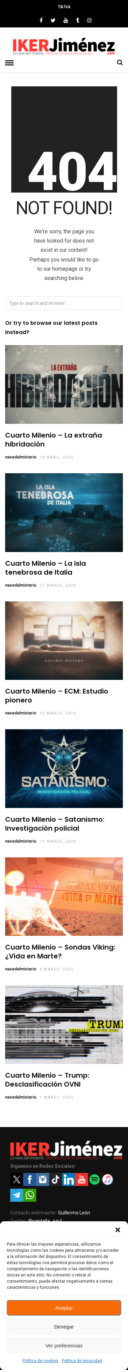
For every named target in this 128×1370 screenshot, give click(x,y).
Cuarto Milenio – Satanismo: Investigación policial (54, 824)
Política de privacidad (82, 1360)
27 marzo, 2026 (58, 585)
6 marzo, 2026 (57, 969)
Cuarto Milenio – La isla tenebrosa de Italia (45, 568)
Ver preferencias (64, 1345)
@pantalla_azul (45, 1221)
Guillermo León (74, 1212)
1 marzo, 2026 (57, 1097)
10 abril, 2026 (57, 457)
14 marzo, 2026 (58, 841)
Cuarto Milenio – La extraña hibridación (53, 439)
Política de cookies (40, 1360)
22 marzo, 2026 (58, 713)
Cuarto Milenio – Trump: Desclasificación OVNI (47, 1080)
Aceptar (64, 1308)
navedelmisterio (21, 457)
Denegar (64, 1327)
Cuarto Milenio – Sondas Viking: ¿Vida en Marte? (60, 951)
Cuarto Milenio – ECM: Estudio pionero (56, 695)
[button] (117, 1229)
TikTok (64, 6)
